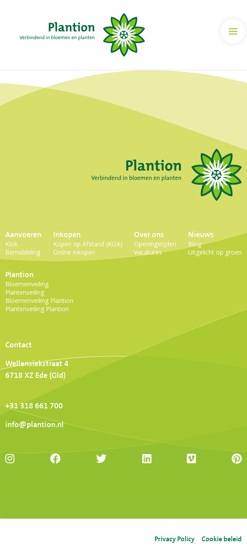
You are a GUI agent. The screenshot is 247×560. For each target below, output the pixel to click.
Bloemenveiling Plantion (39, 300)
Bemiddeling (22, 252)
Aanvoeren (23, 234)
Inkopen (67, 234)
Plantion (19, 274)
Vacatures (148, 252)
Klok (11, 244)
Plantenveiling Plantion (37, 309)
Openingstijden (155, 244)
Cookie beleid (222, 539)
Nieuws (201, 234)
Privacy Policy (174, 539)
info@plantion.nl (34, 424)
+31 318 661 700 (34, 406)
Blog (194, 244)
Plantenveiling (24, 292)
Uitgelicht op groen (215, 252)
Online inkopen (74, 252)
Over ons (149, 234)
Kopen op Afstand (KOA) (88, 244)
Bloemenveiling (26, 284)
